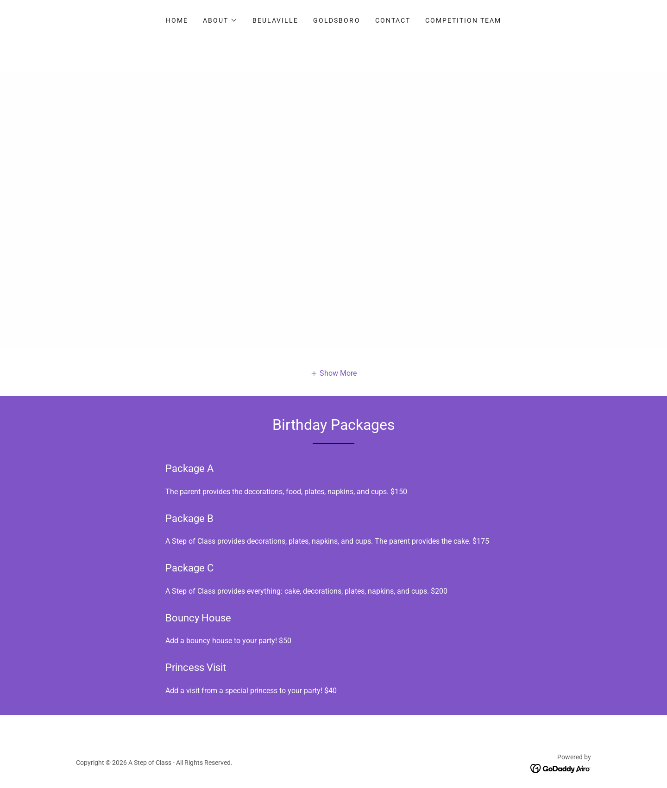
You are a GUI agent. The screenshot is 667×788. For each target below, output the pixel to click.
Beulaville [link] (275, 20)
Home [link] (177, 20)
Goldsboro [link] (336, 20)
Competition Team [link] (463, 20)
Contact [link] (392, 20)
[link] (560, 768)
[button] (220, 20)
